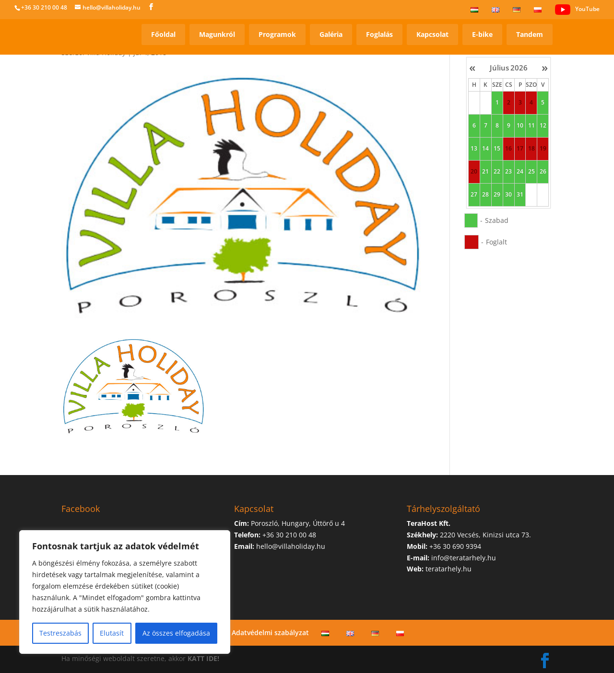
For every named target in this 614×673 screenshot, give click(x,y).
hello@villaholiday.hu (290, 546)
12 (543, 125)
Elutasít (112, 633)
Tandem (529, 34)
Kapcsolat (432, 34)
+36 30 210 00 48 (44, 7)
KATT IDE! (203, 658)
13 (474, 148)
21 (485, 171)
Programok (277, 34)
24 (520, 171)
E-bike (482, 34)
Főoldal (163, 34)
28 (485, 194)
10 (520, 125)
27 (474, 194)
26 (543, 171)
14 (485, 148)
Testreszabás (60, 633)
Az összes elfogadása (176, 633)
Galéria (330, 34)
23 (508, 171)
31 (520, 194)
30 (508, 194)
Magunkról (217, 34)
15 (497, 148)
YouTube (577, 9)
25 (531, 171)
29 (497, 194)
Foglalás (379, 34)
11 (531, 125)
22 (497, 171)
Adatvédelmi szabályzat (270, 632)
